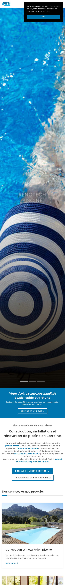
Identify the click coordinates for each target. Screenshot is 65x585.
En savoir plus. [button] (44, 11)
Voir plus (12, 563)
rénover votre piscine (27, 448)
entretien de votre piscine (27, 454)
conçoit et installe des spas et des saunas (39, 460)
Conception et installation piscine (29, 549)
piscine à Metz (12, 446)
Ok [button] (43, 17)
